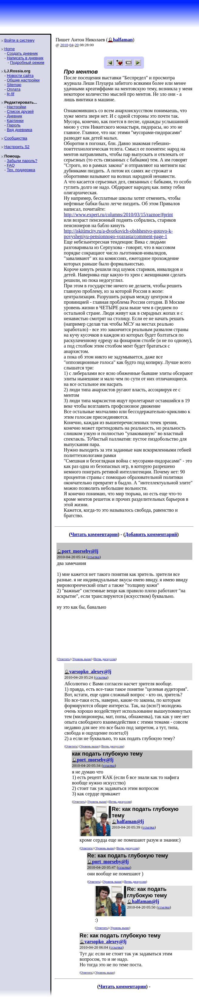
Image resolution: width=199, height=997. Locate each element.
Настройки (16, 107)
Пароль (13, 125)
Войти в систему (19, 40)
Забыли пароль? (22, 160)
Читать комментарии (94, 534)
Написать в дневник (25, 58)
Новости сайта (20, 75)
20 (77, 45)
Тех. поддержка (21, 170)
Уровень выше (82, 659)
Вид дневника (19, 129)
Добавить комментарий (151, 534)
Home (9, 49)
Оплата (13, 89)
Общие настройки (23, 80)
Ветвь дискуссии (104, 659)
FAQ (11, 165)
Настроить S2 (16, 146)
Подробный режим (27, 62)
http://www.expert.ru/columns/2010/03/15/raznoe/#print (118, 214)
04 (72, 45)
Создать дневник (22, 53)
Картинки (15, 120)
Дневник (14, 116)
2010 (64, 45)
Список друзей (20, 111)
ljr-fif (10, 94)
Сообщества (15, 138)
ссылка (94, 557)
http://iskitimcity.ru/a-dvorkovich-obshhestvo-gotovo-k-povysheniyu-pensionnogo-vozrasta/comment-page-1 (118, 233)
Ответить (64, 659)
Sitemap (14, 84)
